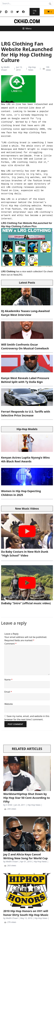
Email (8, 691)
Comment (10, 643)
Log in (34, 11)
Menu (27, 28)
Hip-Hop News (32, 68)
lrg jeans (18, 177)
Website (8, 703)
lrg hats (35, 174)
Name (8, 679)
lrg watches (32, 177)
